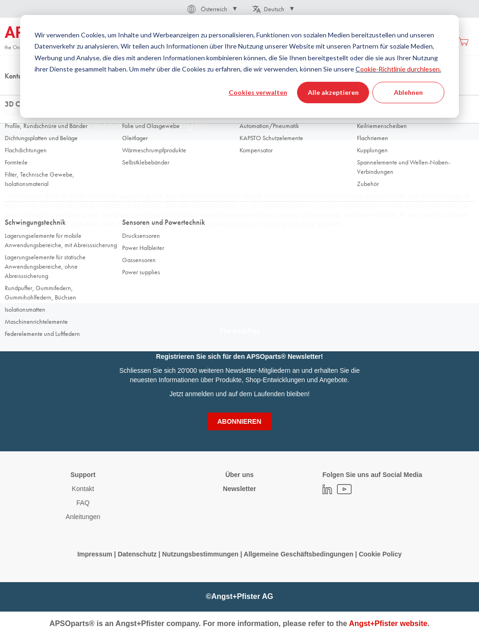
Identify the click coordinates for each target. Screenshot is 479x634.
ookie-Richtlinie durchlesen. (400, 69)
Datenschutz (137, 554)
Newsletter (239, 488)
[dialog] (239, 66)
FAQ (82, 502)
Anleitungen (82, 516)
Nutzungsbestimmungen (201, 554)
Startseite (17, 93)
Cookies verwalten (258, 92)
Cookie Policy (380, 554)
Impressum (94, 554)
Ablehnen (408, 92)
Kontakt (83, 488)
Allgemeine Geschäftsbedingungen (299, 554)
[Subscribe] (239, 421)
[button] (211, 9)
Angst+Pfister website (388, 623)
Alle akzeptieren (333, 92)
